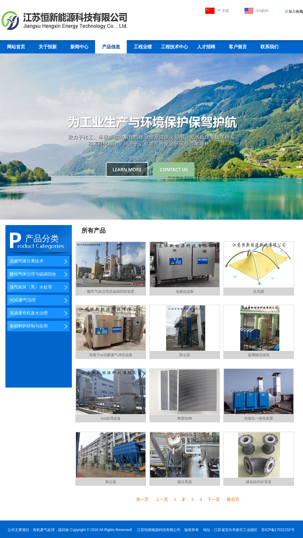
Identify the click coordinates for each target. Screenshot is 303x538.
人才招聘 (206, 46)
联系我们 (269, 46)
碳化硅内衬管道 (258, 482)
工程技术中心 (174, 46)
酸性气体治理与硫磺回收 (31, 274)
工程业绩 (143, 46)
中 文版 (223, 10)
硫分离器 (184, 482)
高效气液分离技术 (25, 261)
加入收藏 (296, 11)
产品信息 (111, 46)
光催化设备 (185, 291)
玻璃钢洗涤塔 (259, 355)
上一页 (161, 499)
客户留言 (238, 46)
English (262, 10)
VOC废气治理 (21, 300)
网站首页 (16, 46)
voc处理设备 (111, 418)
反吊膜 (258, 291)
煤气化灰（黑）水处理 (29, 287)
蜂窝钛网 (184, 418)
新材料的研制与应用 (27, 326)
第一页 (142, 499)
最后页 (233, 499)
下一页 (213, 499)
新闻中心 (79, 46)
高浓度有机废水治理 (27, 313)
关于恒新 (48, 46)
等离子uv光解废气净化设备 (111, 355)
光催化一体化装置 (258, 418)
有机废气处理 (44, 530)
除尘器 (184, 355)
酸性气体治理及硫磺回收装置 (110, 291)
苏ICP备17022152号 (277, 530)
